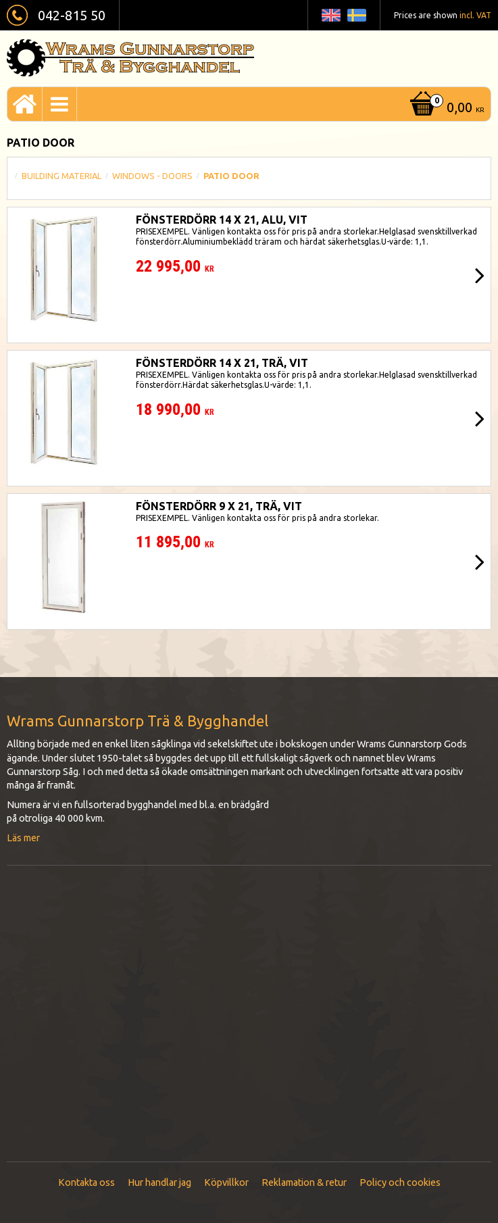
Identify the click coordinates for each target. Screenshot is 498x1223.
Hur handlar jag (159, 1182)
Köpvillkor (226, 1182)
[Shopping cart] (445, 108)
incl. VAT (475, 15)
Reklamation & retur (304, 1182)
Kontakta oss (86, 1182)
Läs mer (23, 837)
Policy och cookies (400, 1182)
